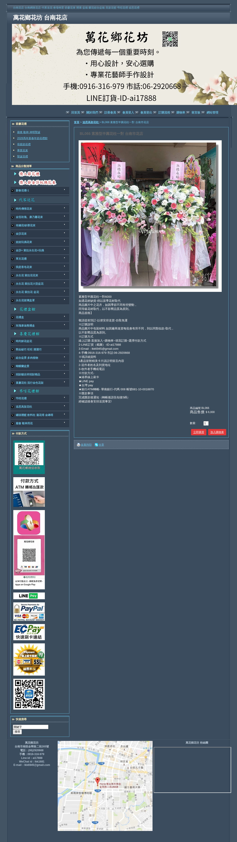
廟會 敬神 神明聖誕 (28, 132)
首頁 (76, 122)
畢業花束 (22, 150)
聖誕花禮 (22, 156)
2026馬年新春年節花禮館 (32, 138)
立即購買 (198, 432)
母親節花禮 (24, 144)
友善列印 (86, 444)
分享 (101, 444)
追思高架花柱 (90, 122)
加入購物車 (217, 432)
